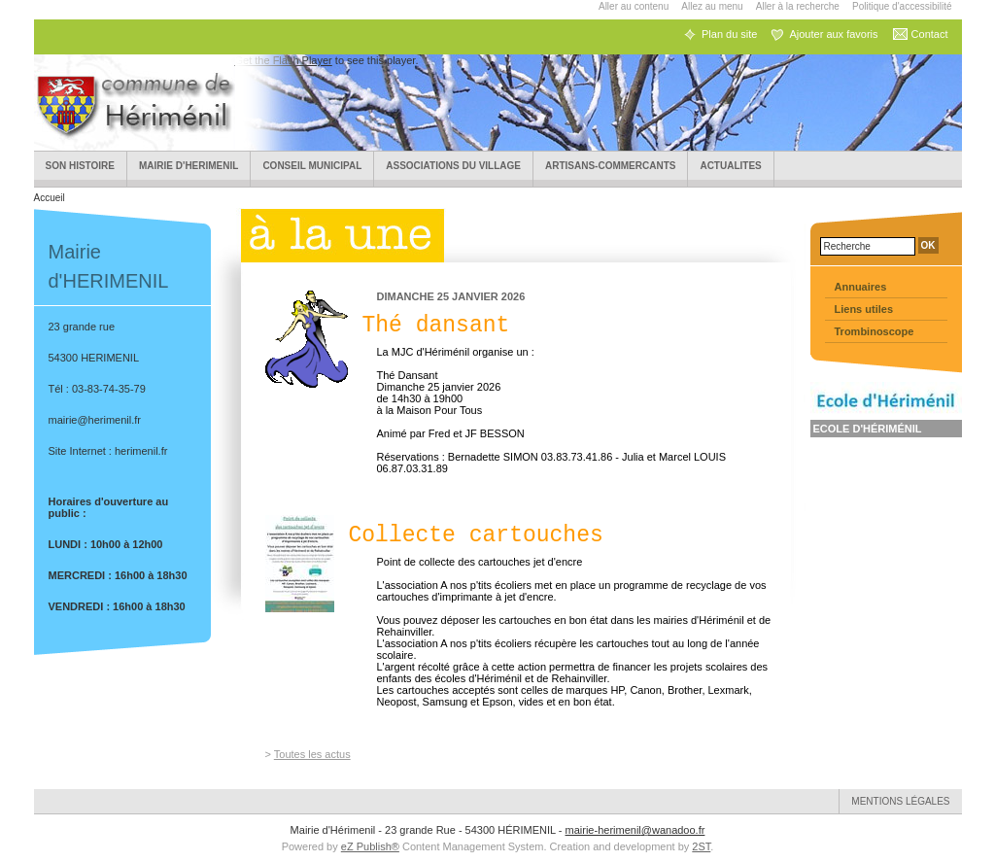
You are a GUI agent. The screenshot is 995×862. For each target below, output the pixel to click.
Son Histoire (81, 165)
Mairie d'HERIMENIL (188, 165)
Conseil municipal (311, 165)
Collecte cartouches (476, 535)
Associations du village (453, 165)
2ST (701, 846)
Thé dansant (436, 325)
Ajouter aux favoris (833, 34)
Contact (929, 34)
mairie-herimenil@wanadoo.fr (635, 830)
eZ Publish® (370, 846)
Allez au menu (711, 6)
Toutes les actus (312, 754)
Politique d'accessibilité (902, 6)
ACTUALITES (730, 165)
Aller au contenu (634, 6)
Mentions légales (900, 801)
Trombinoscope (874, 331)
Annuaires (861, 287)
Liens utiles (864, 309)
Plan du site (729, 34)
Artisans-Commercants (610, 165)
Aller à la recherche (798, 6)
